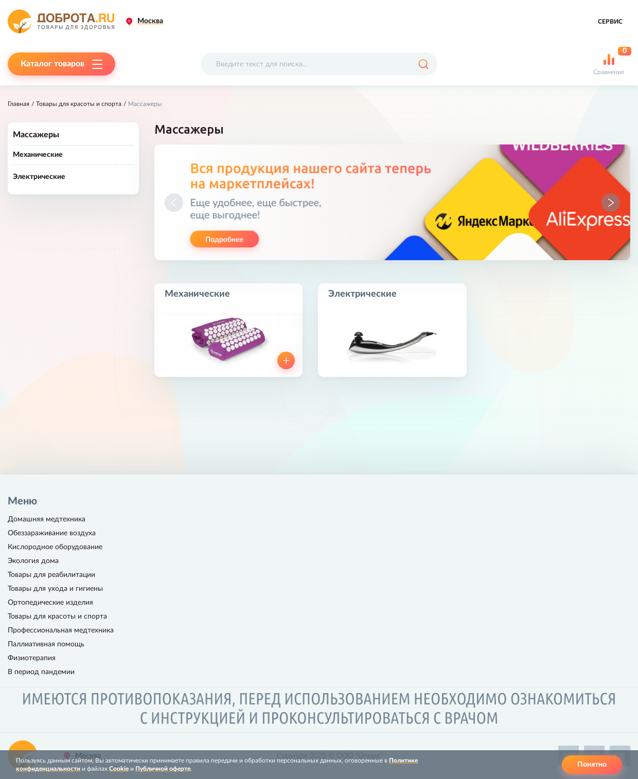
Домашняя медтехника (46, 519)
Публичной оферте (162, 769)
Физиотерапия (32, 658)
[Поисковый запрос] (319, 64)
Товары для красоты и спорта (78, 104)
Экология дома (33, 561)
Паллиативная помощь (46, 644)
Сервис (610, 22)
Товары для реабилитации (51, 574)
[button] (174, 202)
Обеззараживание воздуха (52, 533)
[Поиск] (423, 64)
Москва (150, 21)
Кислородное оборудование (55, 547)
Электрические (39, 176)
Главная (18, 104)
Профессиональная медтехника (61, 630)
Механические (38, 154)
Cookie (119, 769)
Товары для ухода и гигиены (55, 588)
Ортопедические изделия (50, 602)
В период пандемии (41, 672)
